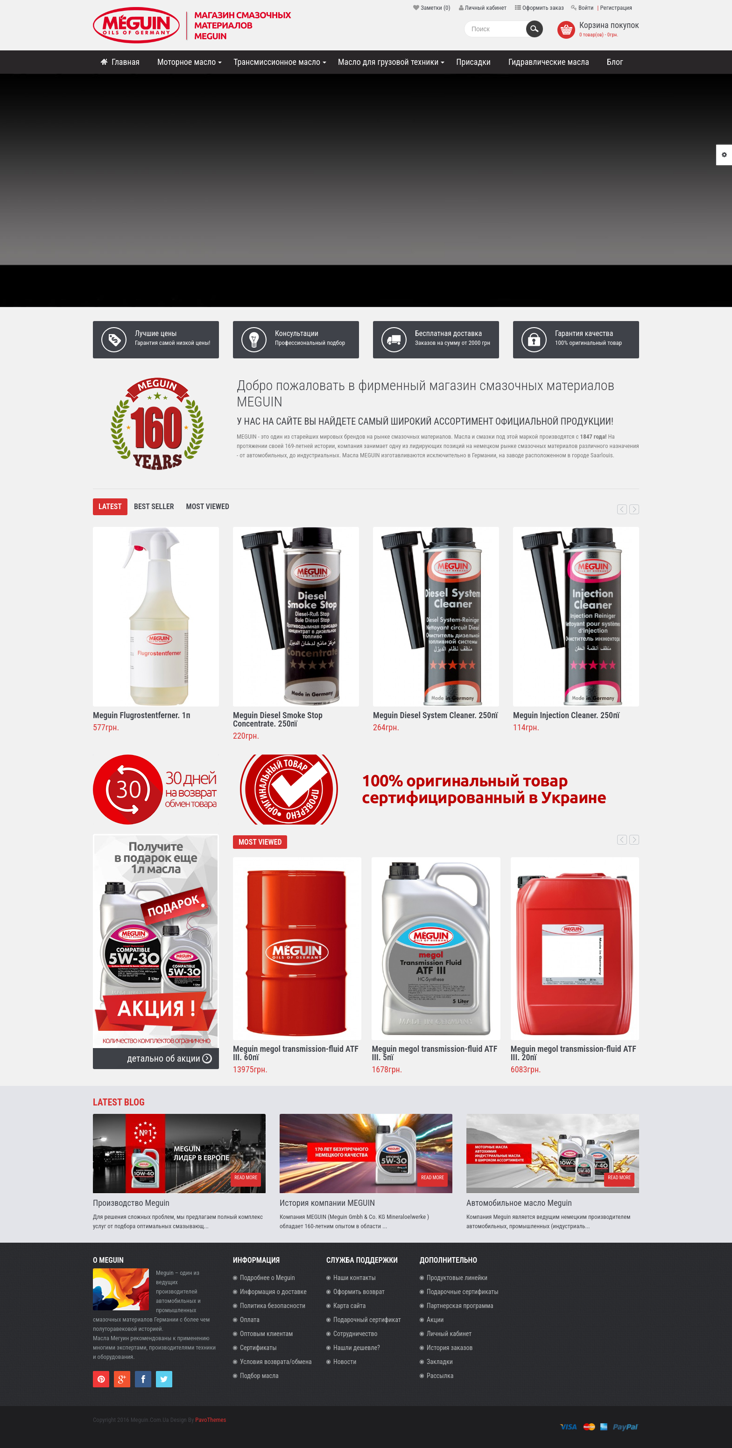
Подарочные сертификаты (463, 1291)
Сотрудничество (355, 1333)
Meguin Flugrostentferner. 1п (141, 715)
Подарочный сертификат (367, 1319)
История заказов (450, 1347)
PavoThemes (210, 1419)
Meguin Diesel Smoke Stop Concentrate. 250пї (278, 719)
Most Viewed (207, 506)
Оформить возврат (359, 1291)
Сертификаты (258, 1347)
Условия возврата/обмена (276, 1361)
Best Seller (154, 506)
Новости (344, 1361)
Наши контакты (354, 1277)
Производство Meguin (131, 1203)
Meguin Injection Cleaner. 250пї (566, 715)
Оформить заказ (543, 7)
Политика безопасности (272, 1305)
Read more (244, 1179)
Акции (435, 1319)
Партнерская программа (460, 1305)
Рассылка (440, 1375)
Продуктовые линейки (457, 1277)
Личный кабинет (486, 7)
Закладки (440, 1361)
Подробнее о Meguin (267, 1277)
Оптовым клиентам (266, 1333)
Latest (110, 506)
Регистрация (616, 7)
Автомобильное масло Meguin (519, 1203)
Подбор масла (259, 1375)
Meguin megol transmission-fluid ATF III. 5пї (434, 1053)
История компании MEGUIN (327, 1203)
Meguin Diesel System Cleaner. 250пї (435, 715)
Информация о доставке (273, 1291)
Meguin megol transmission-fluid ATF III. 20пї (573, 1053)
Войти (585, 7)
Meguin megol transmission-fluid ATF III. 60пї (296, 1053)
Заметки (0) (435, 7)
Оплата (250, 1319)
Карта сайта (349, 1305)
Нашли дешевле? (356, 1347)
